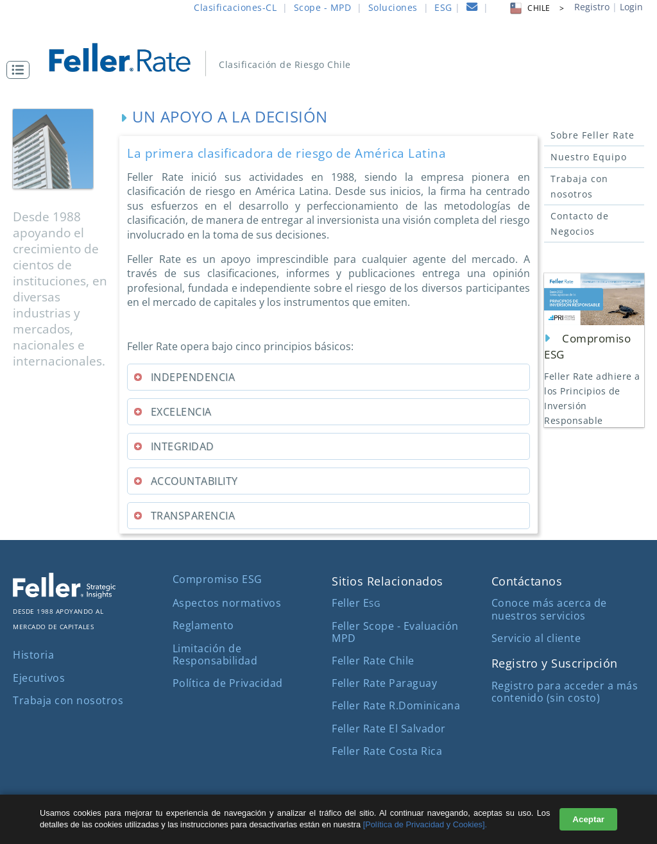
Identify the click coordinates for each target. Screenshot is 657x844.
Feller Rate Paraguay (384, 683)
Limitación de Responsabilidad (215, 654)
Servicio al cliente (536, 638)
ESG (443, 7)
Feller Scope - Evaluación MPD (395, 632)
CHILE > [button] (536, 8)
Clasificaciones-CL (235, 7)
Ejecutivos (39, 678)
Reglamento (203, 625)
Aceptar (588, 819)
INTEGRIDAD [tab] (173, 446)
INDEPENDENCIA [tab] (184, 377)
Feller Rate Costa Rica (387, 751)
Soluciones (393, 7)
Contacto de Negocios (579, 223)
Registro (592, 7)
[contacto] (472, 8)
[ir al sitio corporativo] (64, 594)
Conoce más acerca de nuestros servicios (549, 609)
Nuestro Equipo (588, 157)
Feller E (356, 603)
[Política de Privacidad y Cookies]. (425, 824)
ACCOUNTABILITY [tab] (185, 481)
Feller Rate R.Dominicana (396, 705)
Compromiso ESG (217, 579)
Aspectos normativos (227, 603)
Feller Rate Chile (373, 661)
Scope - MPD (323, 7)
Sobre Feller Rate (592, 135)
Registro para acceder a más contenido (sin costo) (564, 692)
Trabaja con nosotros (579, 186)
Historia (33, 655)
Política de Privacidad (228, 683)
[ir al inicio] (128, 56)
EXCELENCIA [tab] (172, 412)
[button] (21, 70)
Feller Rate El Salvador (389, 729)
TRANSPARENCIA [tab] (184, 516)
